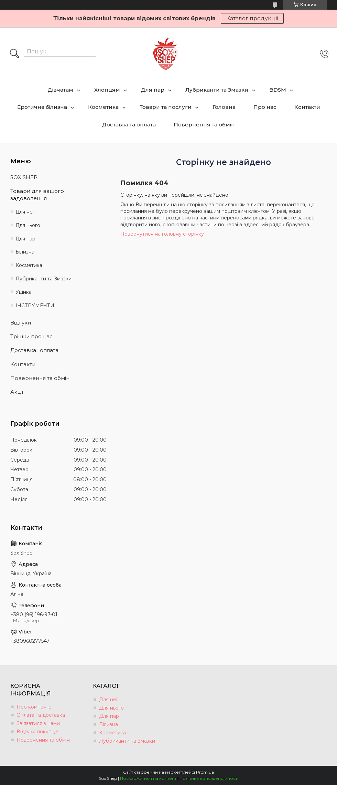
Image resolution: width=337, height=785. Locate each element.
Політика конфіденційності (209, 778)
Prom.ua (205, 772)
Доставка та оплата (129, 124)
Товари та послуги (166, 107)
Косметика (103, 107)
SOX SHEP (23, 177)
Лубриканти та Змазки (216, 89)
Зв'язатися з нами (38, 723)
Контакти (307, 107)
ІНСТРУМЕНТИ (34, 305)
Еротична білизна (42, 107)
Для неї (24, 212)
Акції (16, 392)
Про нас (264, 107)
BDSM (277, 89)
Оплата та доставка (41, 715)
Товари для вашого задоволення (37, 194)
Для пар (152, 89)
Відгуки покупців (37, 732)
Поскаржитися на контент (148, 778)
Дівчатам (60, 89)
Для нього (27, 225)
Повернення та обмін (204, 124)
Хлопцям (107, 89)
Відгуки (20, 322)
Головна (224, 107)
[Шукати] (14, 54)
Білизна (24, 252)
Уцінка (23, 292)
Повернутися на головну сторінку (162, 234)
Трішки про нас (31, 336)
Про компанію (34, 707)
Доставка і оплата (34, 350)
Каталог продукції (252, 18)
